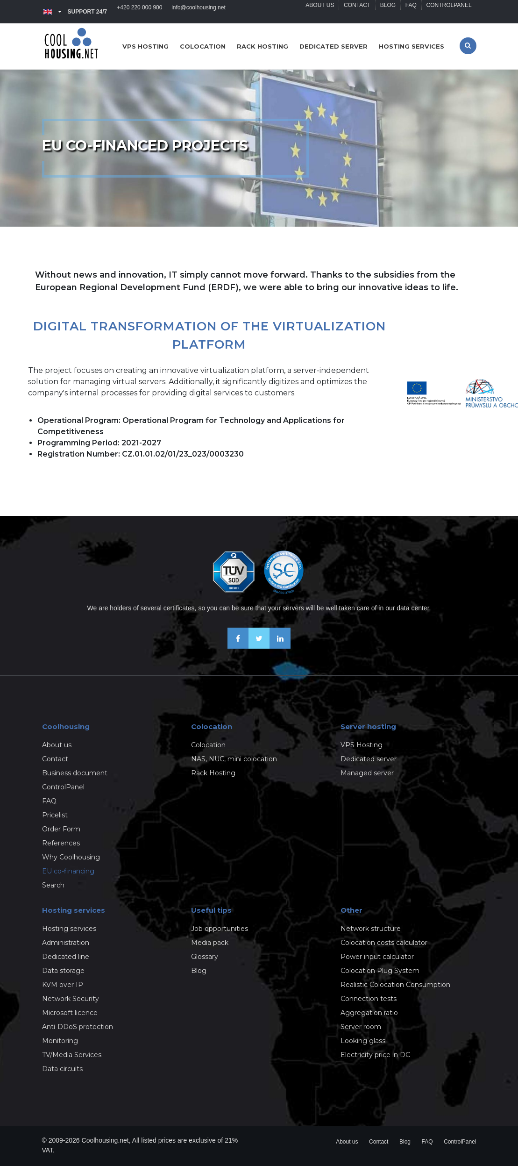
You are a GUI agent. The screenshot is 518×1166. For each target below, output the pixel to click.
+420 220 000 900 (140, 11)
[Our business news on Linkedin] (280, 646)
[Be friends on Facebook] (237, 646)
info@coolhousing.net (199, 11)
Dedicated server (333, 46)
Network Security (70, 998)
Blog (387, 11)
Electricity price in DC (375, 1055)
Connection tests (369, 998)
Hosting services (411, 46)
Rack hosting (262, 46)
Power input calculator (377, 956)
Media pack (209, 942)
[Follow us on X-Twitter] (259, 646)
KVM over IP (62, 984)
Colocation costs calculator (384, 942)
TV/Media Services (71, 1055)
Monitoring (60, 1041)
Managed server (367, 773)
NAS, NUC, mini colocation (234, 759)
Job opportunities (219, 928)
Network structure (371, 928)
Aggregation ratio (369, 1013)
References (61, 843)
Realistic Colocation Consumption (395, 984)
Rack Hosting (213, 773)
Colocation (203, 46)
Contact (356, 11)
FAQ (410, 11)
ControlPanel (448, 11)
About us (319, 11)
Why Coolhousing (71, 857)
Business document (74, 773)
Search (53, 885)
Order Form (61, 829)
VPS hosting (145, 46)
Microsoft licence (70, 1013)
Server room (361, 1027)
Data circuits (62, 1069)
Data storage (63, 970)
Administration (65, 942)
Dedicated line (65, 956)
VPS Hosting (362, 745)
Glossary (204, 956)
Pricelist (55, 815)
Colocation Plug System (380, 970)
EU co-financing (68, 871)
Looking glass (363, 1041)
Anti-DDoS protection (77, 1027)
